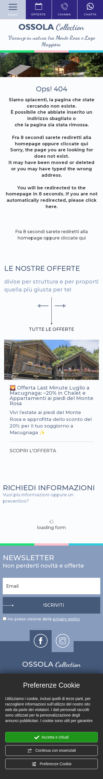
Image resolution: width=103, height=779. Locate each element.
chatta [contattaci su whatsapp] (90, 9)
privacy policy (66, 619)
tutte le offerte (51, 329)
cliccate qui (74, 143)
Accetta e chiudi (51, 737)
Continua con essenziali (51, 750)
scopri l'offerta (33, 450)
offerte (38, 9)
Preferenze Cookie (52, 764)
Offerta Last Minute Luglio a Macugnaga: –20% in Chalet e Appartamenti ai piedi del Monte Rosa (51, 396)
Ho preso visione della (43, 619)
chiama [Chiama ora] (64, 9)
